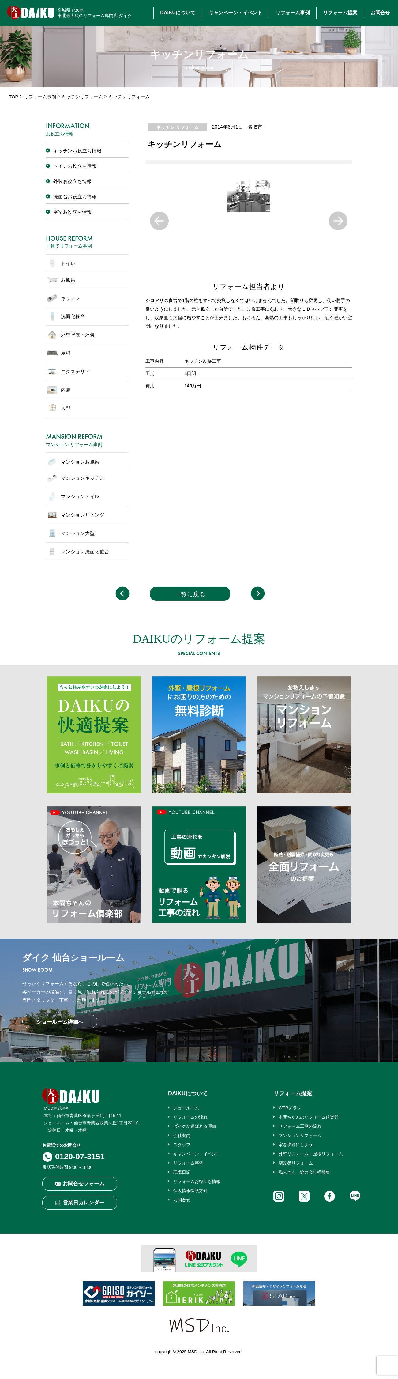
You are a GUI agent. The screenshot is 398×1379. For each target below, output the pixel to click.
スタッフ (181, 1144)
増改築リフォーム (296, 1163)
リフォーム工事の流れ (300, 1126)
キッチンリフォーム (82, 96)
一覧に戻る (190, 594)
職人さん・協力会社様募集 (304, 1172)
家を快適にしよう (296, 1144)
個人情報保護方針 (190, 1190)
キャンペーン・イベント (235, 12)
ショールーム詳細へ (59, 1022)
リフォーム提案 (340, 12)
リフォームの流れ (190, 1117)
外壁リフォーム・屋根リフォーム (311, 1153)
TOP (13, 96)
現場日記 (181, 1172)
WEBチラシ (290, 1107)
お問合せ (380, 12)
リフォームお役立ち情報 (196, 1181)
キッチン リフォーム (177, 127)
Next (338, 220)
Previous (159, 220)
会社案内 (181, 1135)
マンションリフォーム (300, 1135)
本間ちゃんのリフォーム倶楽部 (309, 1117)
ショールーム (186, 1107)
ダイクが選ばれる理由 (194, 1126)
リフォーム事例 (293, 12)
